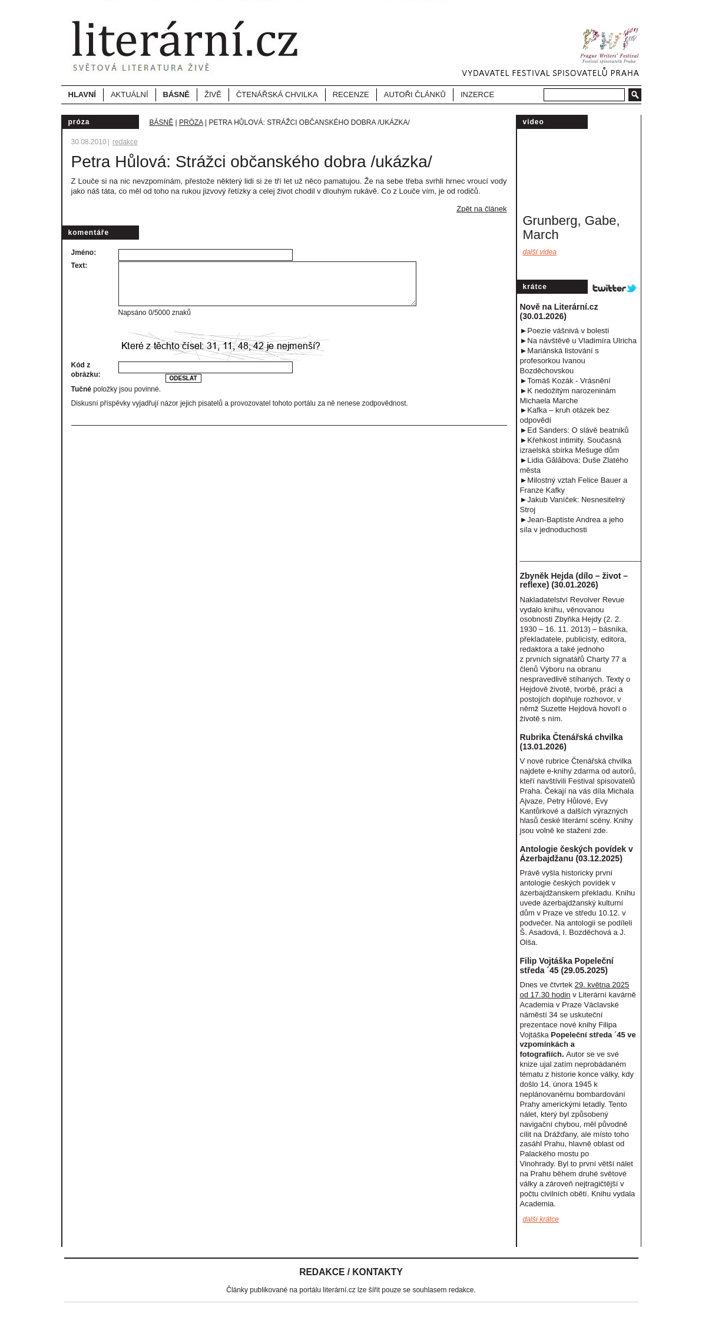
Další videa (540, 252)
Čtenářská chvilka (277, 94)
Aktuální (129, 94)
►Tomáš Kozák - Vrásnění (565, 380)
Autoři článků (415, 94)
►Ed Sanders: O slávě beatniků (574, 430)
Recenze (351, 94)
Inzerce (477, 94)
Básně (162, 122)
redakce (125, 142)
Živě (212, 94)
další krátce (541, 1219)
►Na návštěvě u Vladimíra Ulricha (578, 340)
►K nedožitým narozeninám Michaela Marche (568, 395)
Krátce (535, 287)
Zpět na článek (481, 208)
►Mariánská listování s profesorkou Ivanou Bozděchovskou (559, 360)
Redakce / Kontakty (351, 1272)
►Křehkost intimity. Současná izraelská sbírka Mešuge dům (570, 445)
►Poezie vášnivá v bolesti (565, 330)
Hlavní (82, 94)
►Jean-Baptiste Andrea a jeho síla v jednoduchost (572, 524)
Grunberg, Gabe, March (571, 227)
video (533, 122)
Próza (191, 122)
